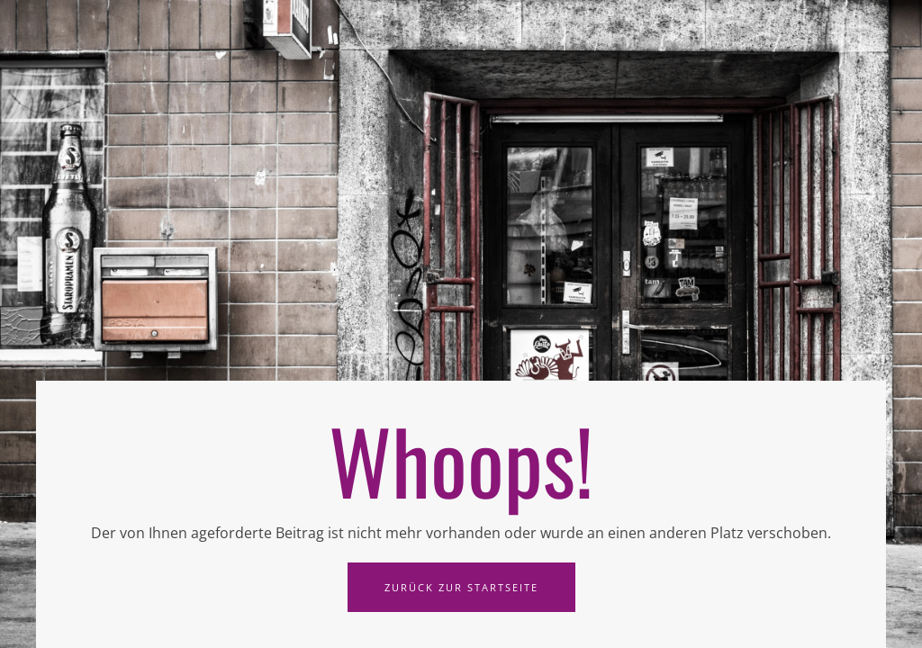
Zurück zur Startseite (461, 587)
